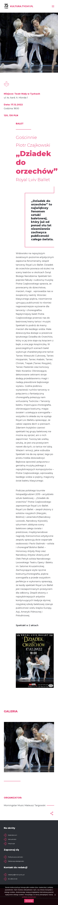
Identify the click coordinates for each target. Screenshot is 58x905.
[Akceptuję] (55, 895)
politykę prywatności (29, 897)
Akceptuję (28, 901)
